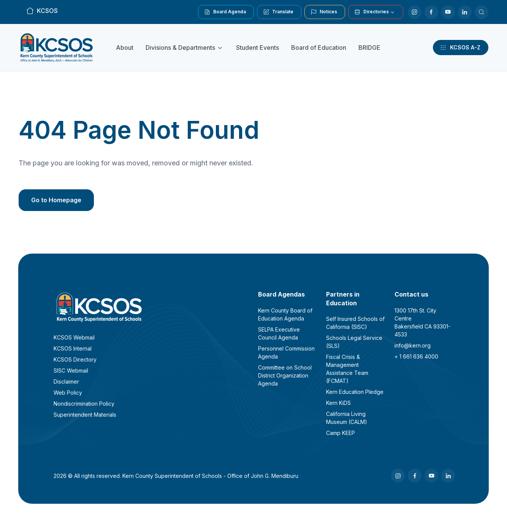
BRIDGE (369, 47)
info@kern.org (413, 345)
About (124, 47)
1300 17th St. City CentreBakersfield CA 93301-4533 (422, 322)
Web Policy (68, 392)
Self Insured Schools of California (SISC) (355, 323)
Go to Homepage (56, 200)
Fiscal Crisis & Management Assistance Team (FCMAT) (347, 369)
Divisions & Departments (180, 47)
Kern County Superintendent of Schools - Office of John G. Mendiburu (210, 476)
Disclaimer (66, 381)
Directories (372, 12)
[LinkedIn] (465, 12)
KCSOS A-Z (459, 47)
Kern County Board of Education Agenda (285, 314)
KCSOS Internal (73, 348)
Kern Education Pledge (354, 392)
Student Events (257, 47)
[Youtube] (448, 12)
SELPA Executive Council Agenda (279, 333)
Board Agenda (225, 12)
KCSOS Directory (75, 359)
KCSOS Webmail (74, 337)
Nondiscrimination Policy (84, 403)
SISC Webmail (71, 370)
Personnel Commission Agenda (286, 352)
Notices (324, 12)
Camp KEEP (340, 433)
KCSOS (42, 10)
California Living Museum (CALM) (346, 418)
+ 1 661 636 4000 (416, 356)
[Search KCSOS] (481, 12)
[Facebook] (431, 12)
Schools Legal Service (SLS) (354, 342)
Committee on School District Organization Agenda (285, 375)
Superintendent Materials (85, 414)
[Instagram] (414, 12)
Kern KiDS (338, 403)
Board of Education (318, 47)
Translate (278, 12)
